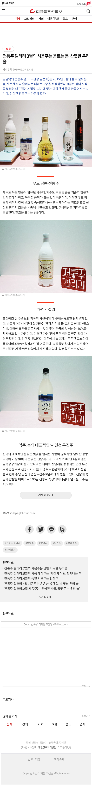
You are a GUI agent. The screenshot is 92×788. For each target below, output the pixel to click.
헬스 (65, 19)
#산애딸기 (10, 550)
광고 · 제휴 (34, 759)
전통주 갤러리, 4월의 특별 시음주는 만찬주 (31, 579)
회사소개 (59, 759)
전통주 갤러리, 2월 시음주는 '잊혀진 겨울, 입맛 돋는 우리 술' (42, 589)
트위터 (40, 529)
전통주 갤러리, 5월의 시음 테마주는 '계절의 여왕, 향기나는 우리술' (44, 574)
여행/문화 (53, 19)
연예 (74, 19)
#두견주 (57, 543)
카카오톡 (51, 529)
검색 (88, 11)
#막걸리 (43, 543)
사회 (41, 19)
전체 (9, 724)
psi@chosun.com (25, 513)
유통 (8, 49)
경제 (17, 19)
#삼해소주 (71, 543)
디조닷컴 (46, 11)
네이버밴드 (62, 529)
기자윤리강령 (65, 747)
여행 (55, 724)
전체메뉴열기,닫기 (3, 10)
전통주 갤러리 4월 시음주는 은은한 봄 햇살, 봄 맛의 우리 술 (41, 584)
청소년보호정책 (28, 747)
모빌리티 (29, 19)
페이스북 (29, 529)
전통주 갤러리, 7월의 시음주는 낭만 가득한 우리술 (36, 568)
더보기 (45, 597)
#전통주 (29, 543)
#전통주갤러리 (12, 543)
